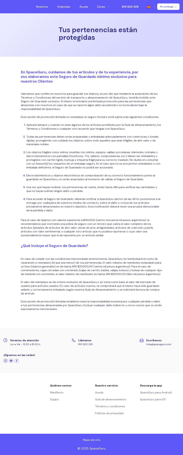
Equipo (54, 399)
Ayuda (83, 6)
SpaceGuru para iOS (153, 399)
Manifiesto (56, 392)
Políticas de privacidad (109, 413)
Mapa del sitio (91, 440)
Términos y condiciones (110, 406)
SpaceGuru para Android (156, 392)
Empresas (63, 6)
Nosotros (42, 6)
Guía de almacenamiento (110, 399)
